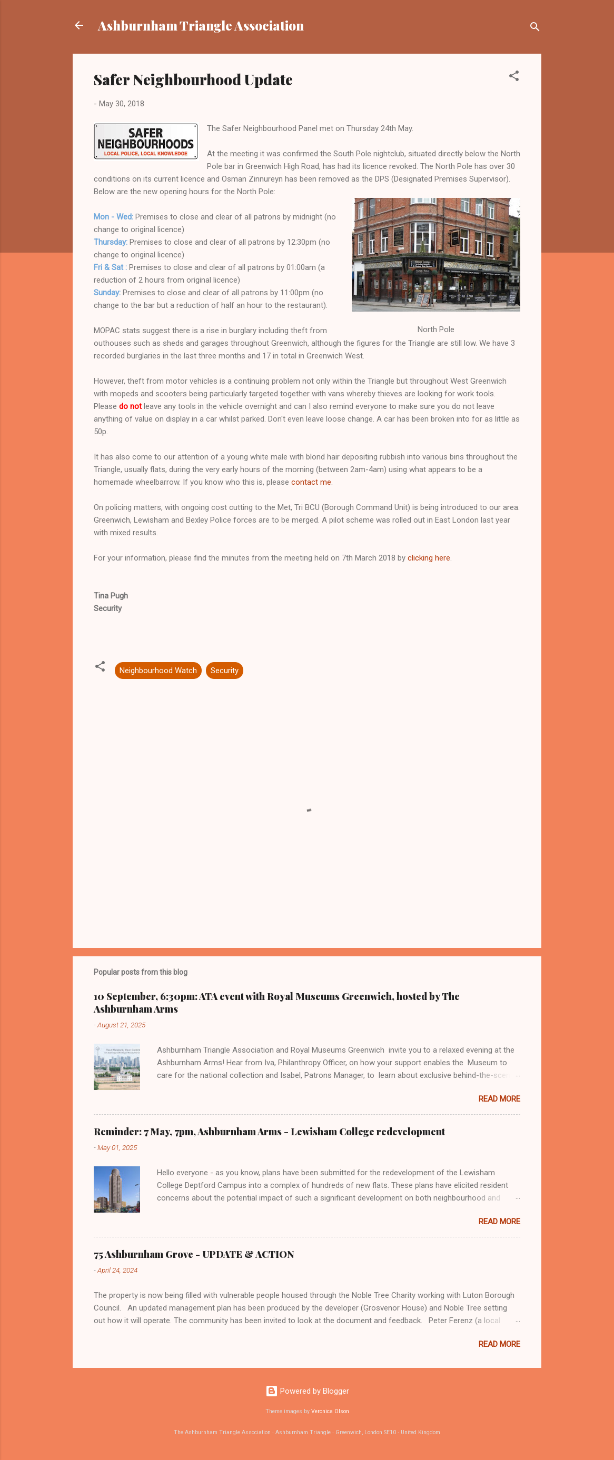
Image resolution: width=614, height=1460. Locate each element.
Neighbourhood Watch (158, 670)
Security (225, 670)
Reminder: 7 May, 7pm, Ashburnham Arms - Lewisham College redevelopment (269, 1131)
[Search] (535, 29)
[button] (514, 77)
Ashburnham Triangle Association (201, 25)
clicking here (429, 558)
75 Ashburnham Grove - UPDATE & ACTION (194, 1254)
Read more (499, 1099)
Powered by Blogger (307, 1391)
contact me (311, 482)
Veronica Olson (330, 1411)
